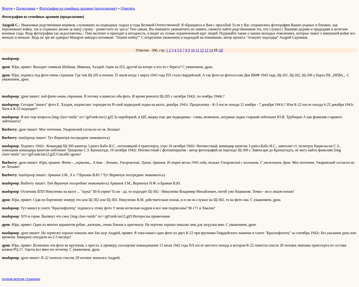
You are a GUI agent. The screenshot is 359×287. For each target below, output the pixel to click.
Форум (7, 8)
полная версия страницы (21, 279)
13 (206, 50)
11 (197, 50)
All (220, 50)
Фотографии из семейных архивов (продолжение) (78, 8)
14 (211, 50)
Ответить (128, 8)
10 (193, 50)
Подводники (25, 8)
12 (202, 50)
